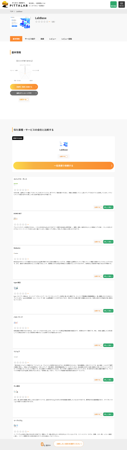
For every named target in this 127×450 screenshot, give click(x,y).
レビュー (52, 38)
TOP (11, 11)
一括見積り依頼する (63, 165)
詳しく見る (107, 207)
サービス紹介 (30, 38)
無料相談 (113, 6)
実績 (42, 38)
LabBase (19, 11)
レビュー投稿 (67, 38)
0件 (53, 22)
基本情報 (16, 38)
